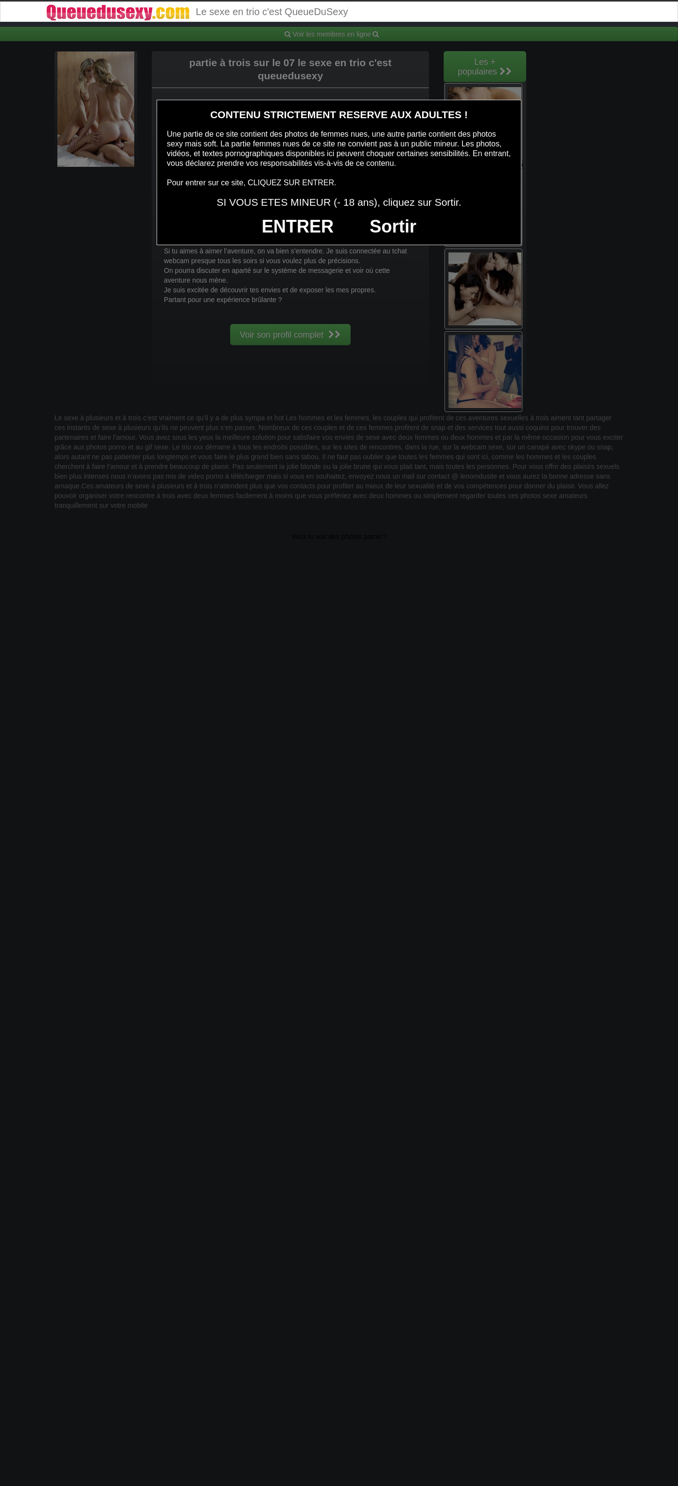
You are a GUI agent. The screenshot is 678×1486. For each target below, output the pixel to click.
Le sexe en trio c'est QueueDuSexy (196, 11)
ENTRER (298, 226)
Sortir (393, 226)
